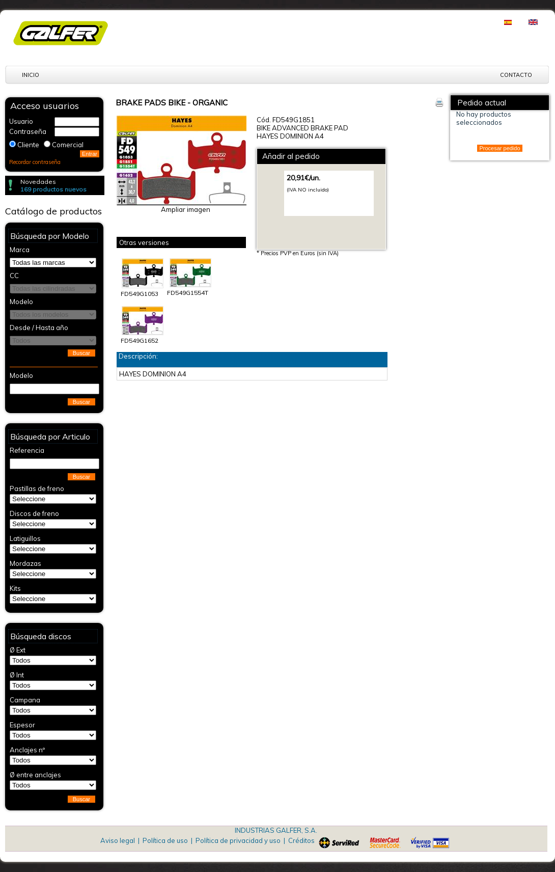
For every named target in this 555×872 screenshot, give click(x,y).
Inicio (30, 74)
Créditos (301, 840)
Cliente (28, 145)
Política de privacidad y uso (238, 840)
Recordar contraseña (35, 162)
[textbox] (54, 389)
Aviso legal (117, 840)
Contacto (516, 74)
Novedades (38, 181)
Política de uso (165, 840)
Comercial (68, 145)
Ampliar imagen (185, 209)
